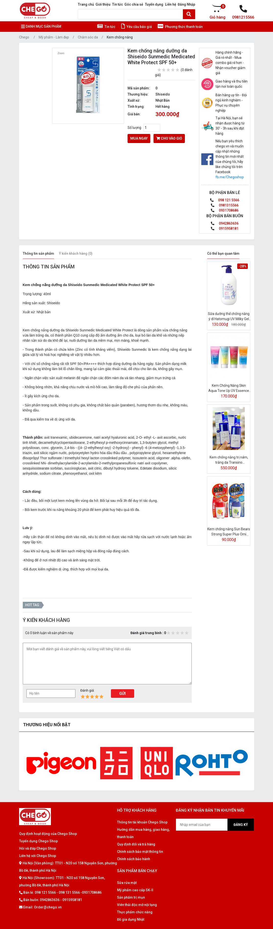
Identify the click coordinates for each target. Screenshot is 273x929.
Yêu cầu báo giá (136, 27)
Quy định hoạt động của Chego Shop (48, 834)
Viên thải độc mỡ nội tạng (137, 905)
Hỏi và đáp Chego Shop (37, 848)
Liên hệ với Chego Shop (37, 856)
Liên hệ (170, 4)
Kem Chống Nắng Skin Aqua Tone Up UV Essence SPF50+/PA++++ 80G (228, 388)
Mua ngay (139, 138)
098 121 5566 (224, 200)
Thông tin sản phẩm (38, 253)
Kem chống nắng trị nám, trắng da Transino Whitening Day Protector (229, 460)
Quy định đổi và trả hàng (136, 844)
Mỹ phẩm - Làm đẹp (54, 37)
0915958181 (224, 228)
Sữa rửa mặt (127, 883)
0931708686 (224, 210)
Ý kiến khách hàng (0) (76, 253)
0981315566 (224, 205)
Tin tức (117, 4)
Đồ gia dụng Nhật (130, 919)
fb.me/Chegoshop (229, 177)
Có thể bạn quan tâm (223, 253)
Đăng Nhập (186, 4)
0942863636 (224, 223)
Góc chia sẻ (133, 4)
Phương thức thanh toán (180, 27)
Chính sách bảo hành (133, 859)
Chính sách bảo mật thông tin (140, 852)
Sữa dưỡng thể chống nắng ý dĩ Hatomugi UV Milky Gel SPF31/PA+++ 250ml (228, 317)
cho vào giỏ (169, 138)
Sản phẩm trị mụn (131, 897)
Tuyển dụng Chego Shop (38, 841)
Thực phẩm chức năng (135, 912)
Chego (24, 37)
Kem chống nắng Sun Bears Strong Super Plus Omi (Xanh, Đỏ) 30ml (228, 532)
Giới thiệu (102, 4)
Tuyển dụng (154, 4)
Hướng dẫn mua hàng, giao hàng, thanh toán (143, 833)
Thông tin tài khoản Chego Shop (142, 822)
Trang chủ (86, 4)
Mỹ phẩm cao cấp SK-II (135, 890)
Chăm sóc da (88, 37)
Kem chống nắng (120, 37)
